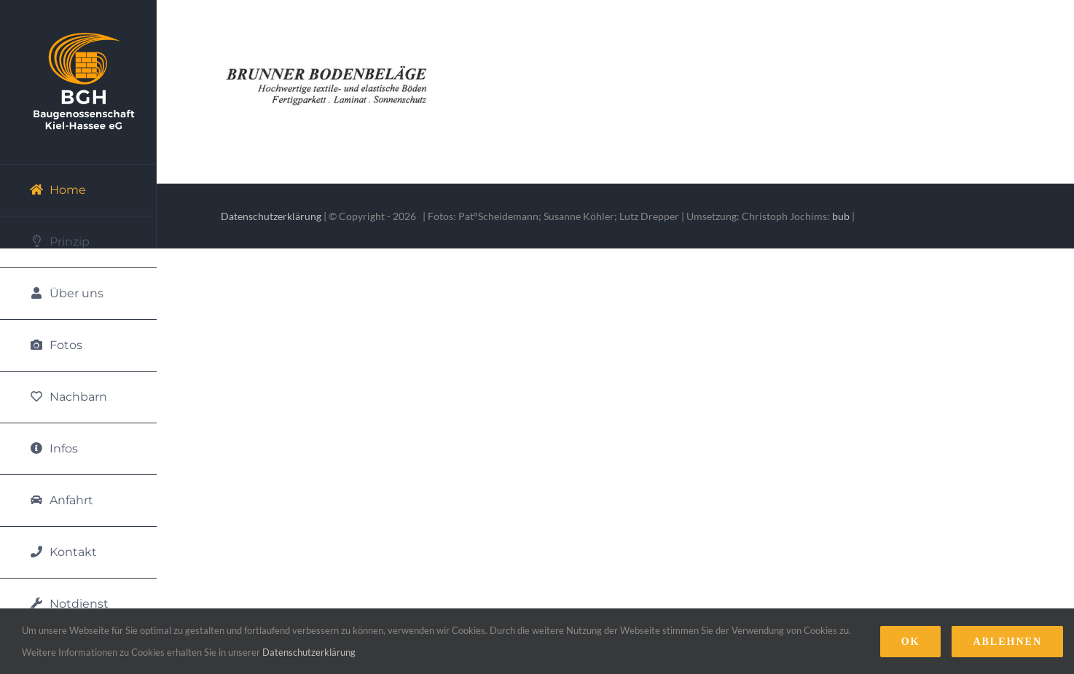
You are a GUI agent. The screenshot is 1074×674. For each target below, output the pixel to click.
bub (841, 216)
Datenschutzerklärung (271, 216)
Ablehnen (1007, 641)
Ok (910, 641)
